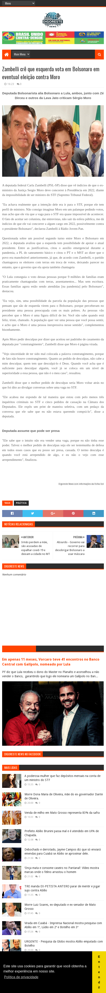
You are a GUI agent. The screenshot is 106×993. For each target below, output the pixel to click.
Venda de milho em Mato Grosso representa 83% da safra (62, 812)
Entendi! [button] (99, 972)
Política (21, 503)
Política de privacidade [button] (21, 977)
